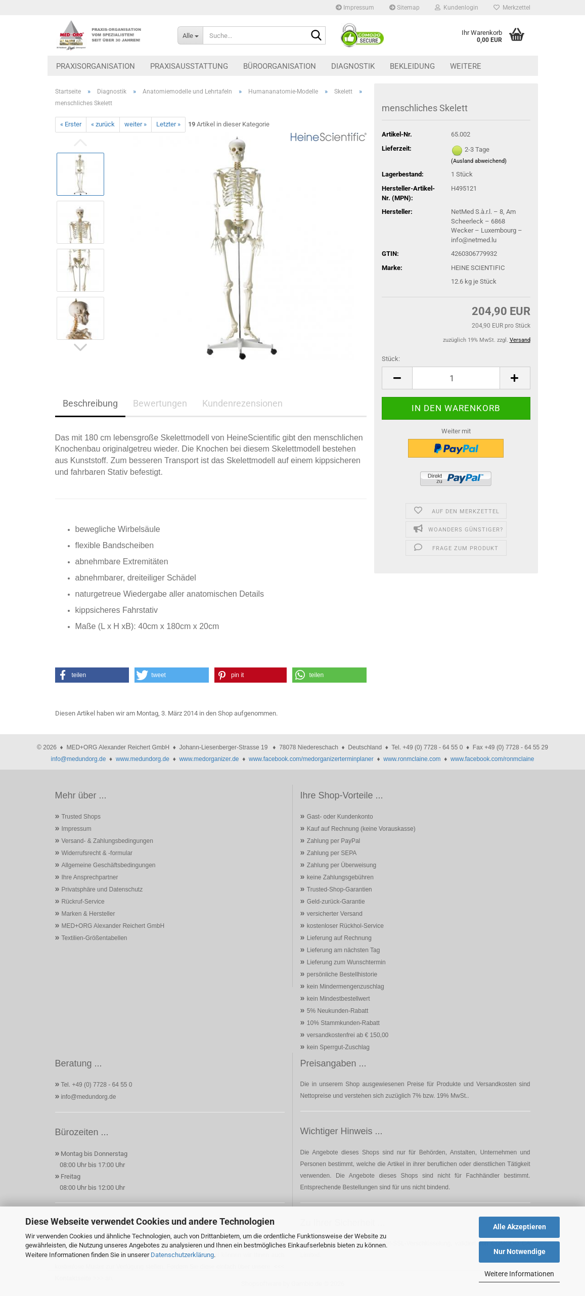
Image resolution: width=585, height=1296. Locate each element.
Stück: (391, 359)
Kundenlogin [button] (456, 7)
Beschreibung (90, 403)
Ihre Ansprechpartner (89, 877)
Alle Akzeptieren (519, 1227)
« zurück (103, 124)
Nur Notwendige (519, 1251)
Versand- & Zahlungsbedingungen (107, 840)
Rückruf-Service (82, 901)
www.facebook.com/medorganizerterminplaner (311, 759)
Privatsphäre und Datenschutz (102, 889)
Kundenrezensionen (242, 403)
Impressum (355, 7)
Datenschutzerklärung (182, 1255)
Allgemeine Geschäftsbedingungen (108, 865)
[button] (397, 378)
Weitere (465, 66)
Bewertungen (160, 403)
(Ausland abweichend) (479, 161)
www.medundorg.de (142, 759)
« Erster (70, 124)
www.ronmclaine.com (411, 759)
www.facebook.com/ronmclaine (492, 759)
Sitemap (404, 7)
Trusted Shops (81, 816)
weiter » (135, 124)
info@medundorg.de (78, 759)
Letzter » (168, 124)
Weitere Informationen (519, 1274)
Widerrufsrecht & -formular (96, 853)
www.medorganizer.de (209, 759)
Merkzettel (511, 7)
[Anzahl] (456, 378)
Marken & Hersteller (88, 913)
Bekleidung (412, 66)
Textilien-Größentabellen (94, 938)
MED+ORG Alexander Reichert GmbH (112, 925)
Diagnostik (353, 66)
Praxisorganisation (95, 66)
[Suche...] (190, 35)
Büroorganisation (279, 66)
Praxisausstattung (189, 66)
